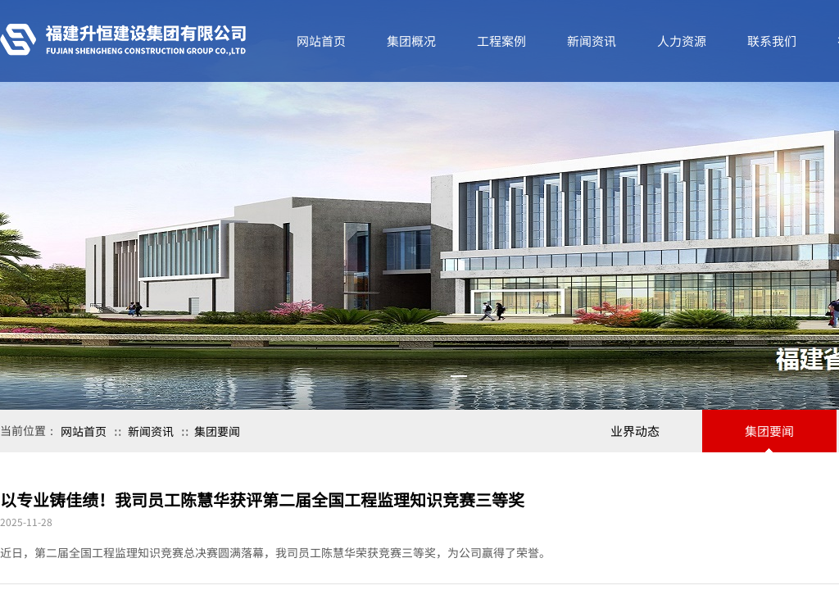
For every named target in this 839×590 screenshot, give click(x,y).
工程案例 (501, 40)
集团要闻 (217, 431)
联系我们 (771, 40)
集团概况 (411, 40)
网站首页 (84, 431)
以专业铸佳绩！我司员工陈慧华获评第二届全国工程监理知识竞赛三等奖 (262, 499)
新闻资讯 (151, 431)
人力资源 (681, 40)
